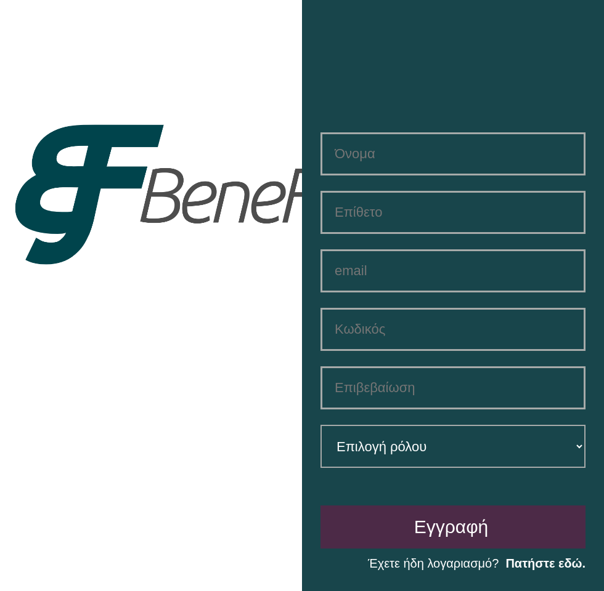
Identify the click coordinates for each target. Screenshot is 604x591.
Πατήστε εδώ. (545, 563)
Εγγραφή (451, 527)
